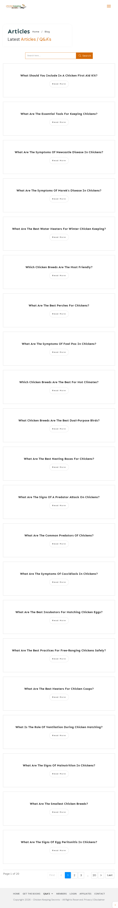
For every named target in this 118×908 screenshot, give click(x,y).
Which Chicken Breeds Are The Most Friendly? (59, 267)
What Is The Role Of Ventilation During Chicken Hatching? (59, 727)
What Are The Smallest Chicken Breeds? (59, 803)
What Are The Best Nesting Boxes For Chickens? (59, 459)
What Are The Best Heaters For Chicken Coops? (59, 689)
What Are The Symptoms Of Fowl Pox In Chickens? (59, 344)
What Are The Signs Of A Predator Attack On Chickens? (59, 497)
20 (94, 875)
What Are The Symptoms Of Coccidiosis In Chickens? (59, 574)
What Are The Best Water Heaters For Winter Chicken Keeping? (59, 229)
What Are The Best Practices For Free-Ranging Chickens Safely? (59, 650)
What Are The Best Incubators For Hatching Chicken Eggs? (59, 612)
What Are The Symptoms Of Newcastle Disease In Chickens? (59, 152)
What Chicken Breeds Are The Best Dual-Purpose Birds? (59, 420)
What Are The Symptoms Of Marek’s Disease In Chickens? (59, 190)
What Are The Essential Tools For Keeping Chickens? (59, 114)
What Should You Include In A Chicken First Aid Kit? (59, 75)
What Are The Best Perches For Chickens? (59, 305)
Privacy (88, 899)
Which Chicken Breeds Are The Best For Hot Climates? (59, 382)
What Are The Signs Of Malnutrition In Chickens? (59, 765)
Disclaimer (99, 899)
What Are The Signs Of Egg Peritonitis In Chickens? (59, 842)
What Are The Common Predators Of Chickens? (59, 535)
